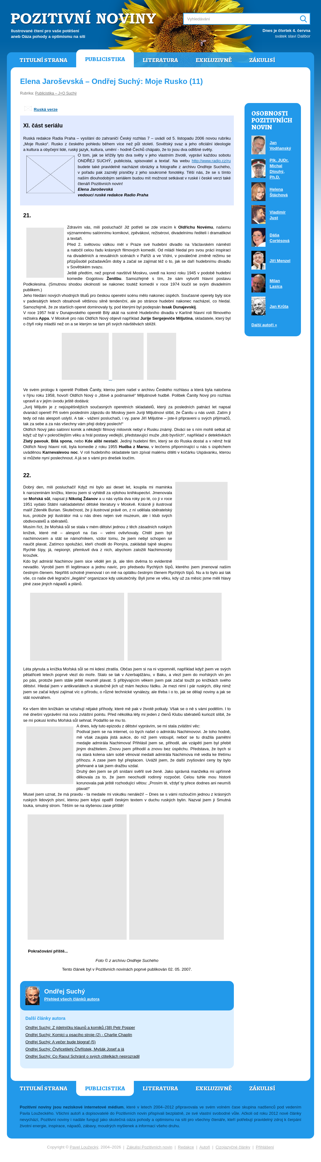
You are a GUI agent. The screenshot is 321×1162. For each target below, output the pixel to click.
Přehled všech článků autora (71, 999)
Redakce (186, 1147)
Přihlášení (265, 1147)
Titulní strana (43, 60)
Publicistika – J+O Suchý (55, 93)
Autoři (204, 1147)
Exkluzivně (214, 60)
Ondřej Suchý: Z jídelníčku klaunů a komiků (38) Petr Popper (80, 1027)
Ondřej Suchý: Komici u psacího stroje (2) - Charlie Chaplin (78, 1034)
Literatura (160, 60)
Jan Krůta (279, 306)
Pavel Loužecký (84, 1147)
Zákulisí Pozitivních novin (149, 1147)
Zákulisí (262, 60)
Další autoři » (264, 325)
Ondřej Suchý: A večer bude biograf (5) (60, 1042)
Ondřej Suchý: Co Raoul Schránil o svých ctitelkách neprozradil (82, 1056)
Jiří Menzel (280, 260)
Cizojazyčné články (233, 1147)
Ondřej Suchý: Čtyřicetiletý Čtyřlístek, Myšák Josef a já (74, 1049)
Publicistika (105, 59)
